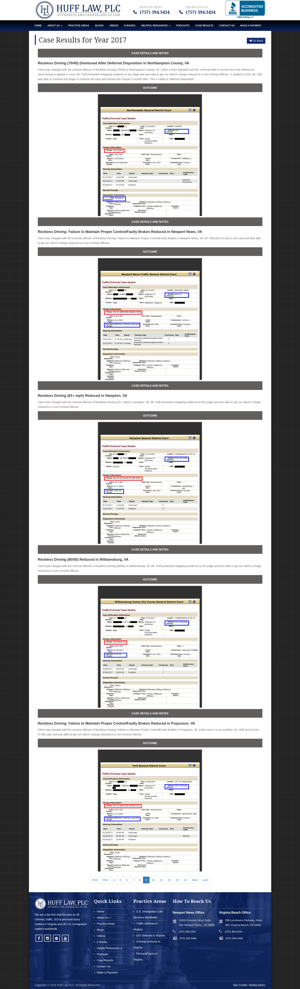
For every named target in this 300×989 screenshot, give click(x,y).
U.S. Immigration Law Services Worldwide (148, 914)
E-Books (129, 25)
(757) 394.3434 (154, 12)
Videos (113, 25)
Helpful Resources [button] (155, 25)
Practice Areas (78, 25)
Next (195, 880)
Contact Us (227, 25)
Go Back (256, 40)
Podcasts (182, 25)
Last (205, 880)
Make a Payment (107, 972)
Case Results (204, 25)
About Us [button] (54, 25)
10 (153, 880)
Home (38, 25)
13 (177, 880)
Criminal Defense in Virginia (146, 944)
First (95, 880)
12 (169, 880)
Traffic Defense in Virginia (145, 926)
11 (161, 880)
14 (185, 880)
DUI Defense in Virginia (150, 935)
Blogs (99, 25)
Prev (105, 880)
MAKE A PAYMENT (250, 25)
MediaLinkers (257, 985)
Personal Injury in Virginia (145, 956)
